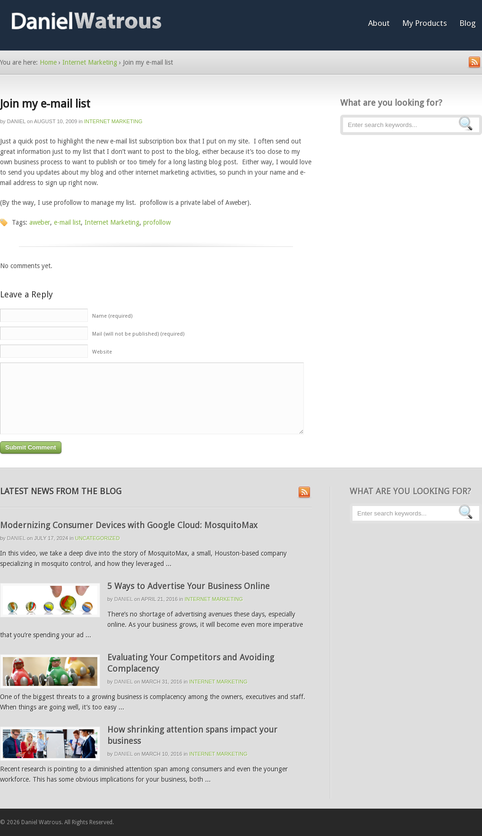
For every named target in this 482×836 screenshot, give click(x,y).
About (379, 23)
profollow (157, 222)
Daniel (16, 121)
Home (48, 62)
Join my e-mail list (45, 103)
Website (102, 352)
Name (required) (112, 316)
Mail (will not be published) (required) (138, 334)
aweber (39, 222)
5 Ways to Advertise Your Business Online (188, 586)
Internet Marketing (89, 62)
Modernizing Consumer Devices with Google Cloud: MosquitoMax (129, 525)
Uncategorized (97, 538)
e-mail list (67, 222)
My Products (424, 23)
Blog (467, 23)
